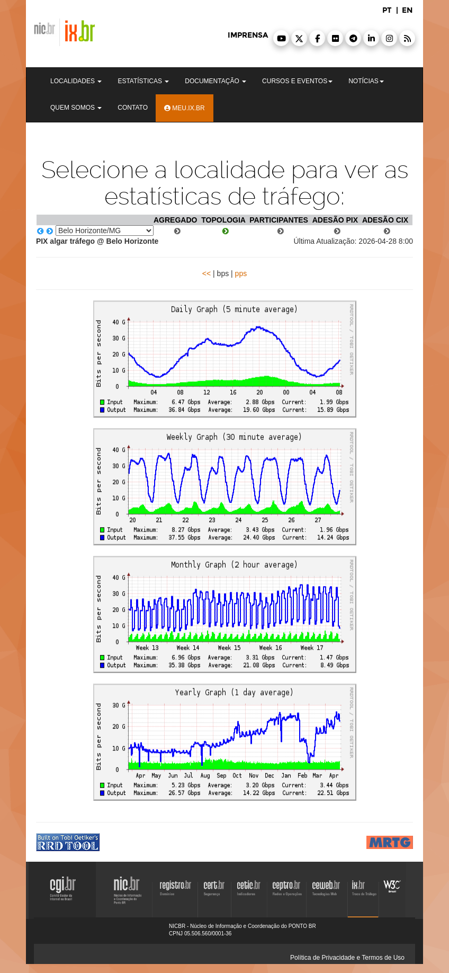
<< (206, 273)
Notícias (366, 81)
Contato (133, 107)
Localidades (76, 81)
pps (241, 273)
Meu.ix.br (184, 108)
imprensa (248, 35)
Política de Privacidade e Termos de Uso (347, 957)
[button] (281, 38)
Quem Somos (76, 107)
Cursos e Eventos (297, 81)
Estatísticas (143, 81)
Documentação (215, 81)
